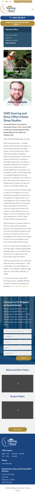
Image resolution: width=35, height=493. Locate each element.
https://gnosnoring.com (19, 286)
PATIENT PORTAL (28, 1)
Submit (23, 358)
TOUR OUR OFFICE (18, 1)
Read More (17, 429)
